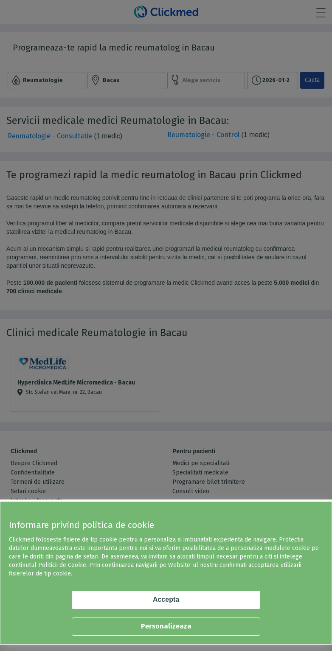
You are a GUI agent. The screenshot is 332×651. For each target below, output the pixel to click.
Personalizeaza (166, 626)
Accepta (166, 599)
